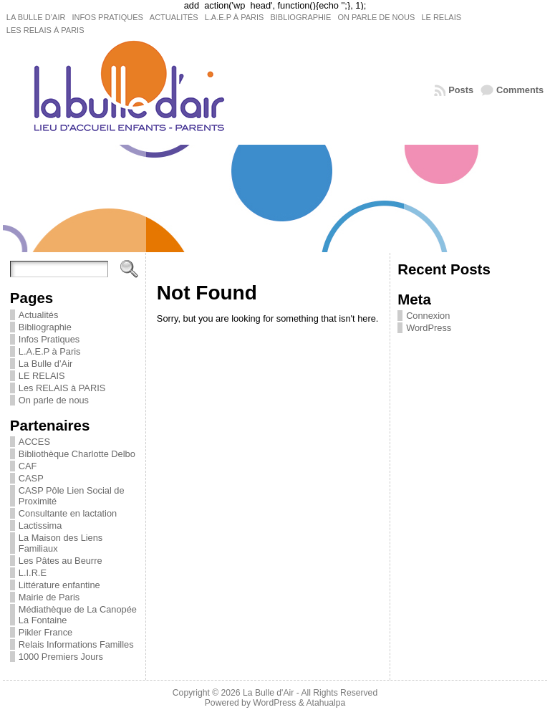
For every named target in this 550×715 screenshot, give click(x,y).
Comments (520, 90)
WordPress (428, 327)
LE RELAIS (42, 375)
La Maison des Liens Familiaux (60, 543)
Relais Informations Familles (76, 644)
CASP (31, 478)
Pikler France (45, 632)
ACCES (34, 441)
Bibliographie (45, 327)
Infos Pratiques (49, 339)
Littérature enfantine (59, 585)
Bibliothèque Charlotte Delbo (77, 453)
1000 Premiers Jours (61, 656)
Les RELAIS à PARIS (62, 388)
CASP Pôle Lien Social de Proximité (72, 496)
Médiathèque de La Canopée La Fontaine (78, 614)
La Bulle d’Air (45, 363)
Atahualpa (325, 703)
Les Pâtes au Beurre (60, 560)
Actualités (38, 314)
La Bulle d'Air (268, 693)
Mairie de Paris (49, 597)
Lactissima (40, 525)
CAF (28, 466)
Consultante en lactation (68, 513)
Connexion (428, 315)
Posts (460, 90)
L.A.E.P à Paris (50, 351)
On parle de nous (54, 400)
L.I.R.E (33, 572)
